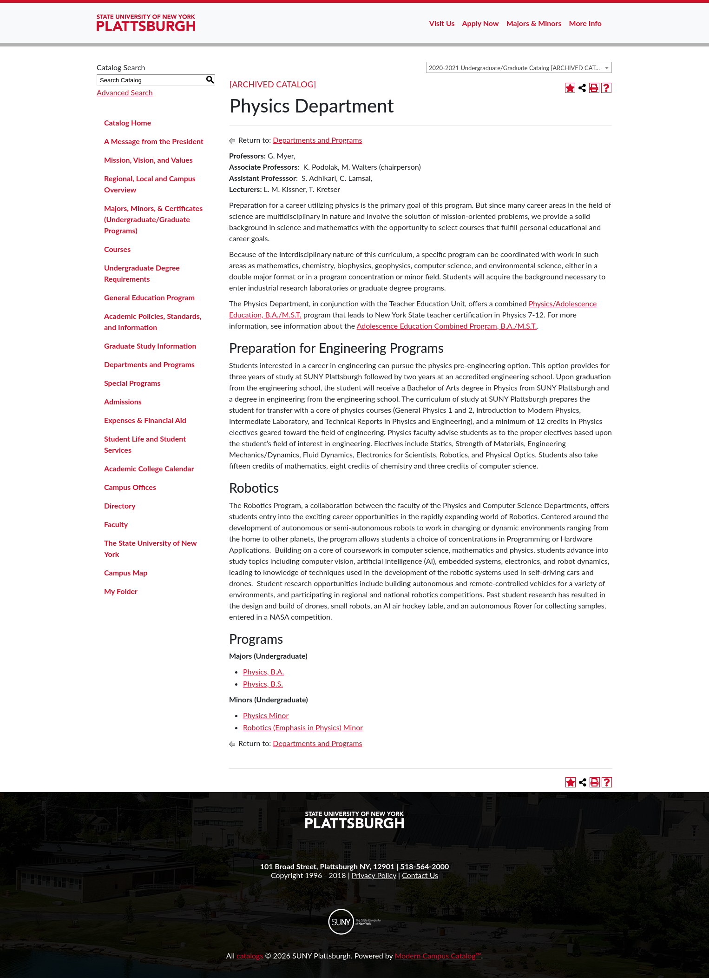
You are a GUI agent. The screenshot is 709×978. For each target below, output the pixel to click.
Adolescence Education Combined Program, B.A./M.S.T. (447, 325)
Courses (117, 248)
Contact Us (420, 875)
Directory (120, 505)
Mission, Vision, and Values (148, 159)
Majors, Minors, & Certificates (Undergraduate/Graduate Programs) (153, 219)
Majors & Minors (534, 23)
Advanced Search (125, 92)
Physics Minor (266, 715)
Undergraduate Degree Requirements (142, 273)
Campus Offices (130, 486)
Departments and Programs (149, 364)
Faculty (116, 524)
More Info (585, 23)
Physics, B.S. (263, 683)
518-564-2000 (424, 866)
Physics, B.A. (263, 671)
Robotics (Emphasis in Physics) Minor (303, 727)
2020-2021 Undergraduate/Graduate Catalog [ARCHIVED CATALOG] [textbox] (520, 68)
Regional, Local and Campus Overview (150, 184)
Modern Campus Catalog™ (438, 955)
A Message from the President (154, 141)
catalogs (249, 955)
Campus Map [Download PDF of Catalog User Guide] (125, 572)
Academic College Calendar (149, 468)
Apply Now (480, 23)
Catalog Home (127, 122)
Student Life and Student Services (145, 444)
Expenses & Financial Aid (145, 420)
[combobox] (519, 67)
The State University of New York (150, 548)
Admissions (123, 401)
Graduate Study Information (150, 345)
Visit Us (442, 23)
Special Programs (132, 382)
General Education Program (149, 297)
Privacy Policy (374, 875)
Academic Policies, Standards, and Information (153, 321)
